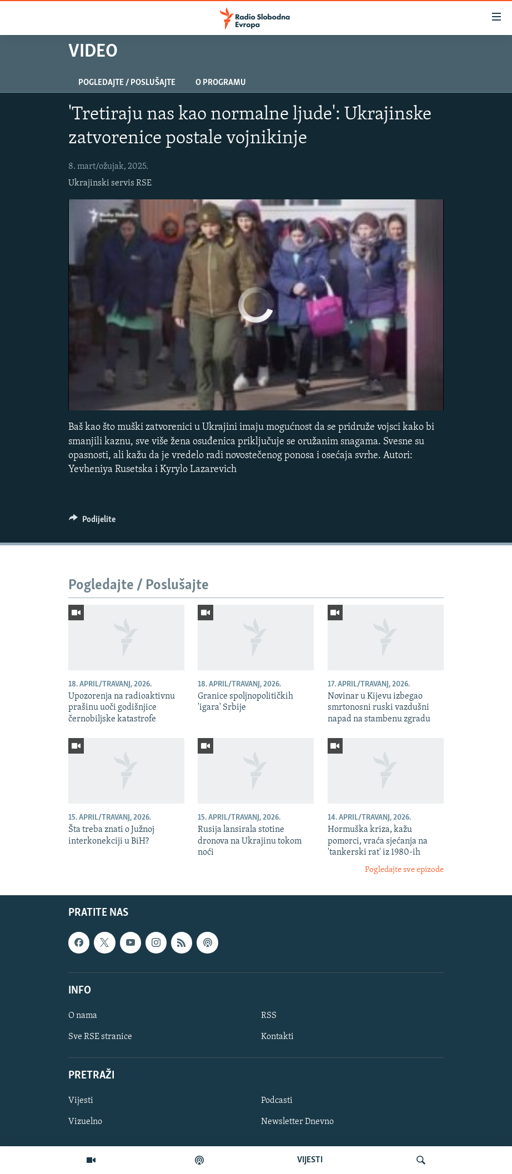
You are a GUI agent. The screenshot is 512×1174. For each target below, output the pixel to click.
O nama (82, 1015)
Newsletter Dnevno (297, 1121)
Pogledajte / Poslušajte (126, 82)
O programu (220, 82)
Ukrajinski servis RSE (110, 183)
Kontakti (277, 1036)
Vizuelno (85, 1121)
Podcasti (277, 1100)
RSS (269, 1015)
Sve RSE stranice (100, 1036)
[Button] (92, 522)
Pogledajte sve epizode (404, 870)
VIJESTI (310, 1160)
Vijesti (80, 1100)
